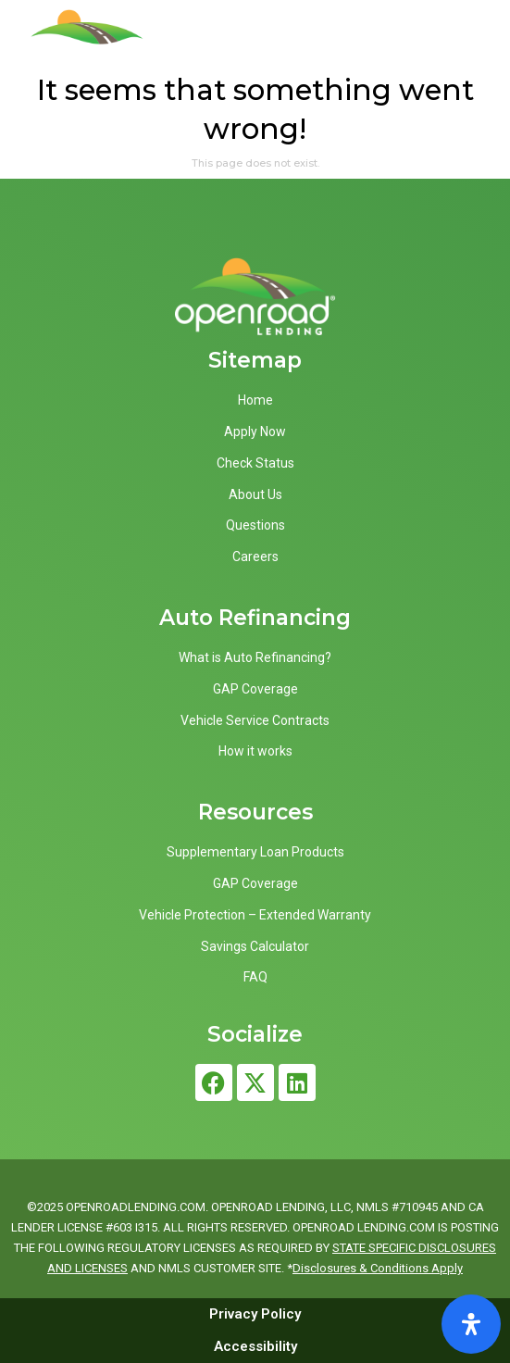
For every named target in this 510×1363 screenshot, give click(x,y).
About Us (255, 494)
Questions (255, 525)
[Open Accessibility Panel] (471, 1324)
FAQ (255, 976)
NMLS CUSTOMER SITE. (221, 1268)
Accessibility (255, 1346)
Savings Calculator (255, 946)
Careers (255, 556)
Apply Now (255, 431)
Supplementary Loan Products (255, 851)
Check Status (255, 463)
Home (255, 400)
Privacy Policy (255, 1314)
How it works (255, 751)
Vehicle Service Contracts (255, 720)
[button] (473, 41)
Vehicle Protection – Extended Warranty (255, 914)
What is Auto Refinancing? (255, 657)
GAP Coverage (255, 689)
